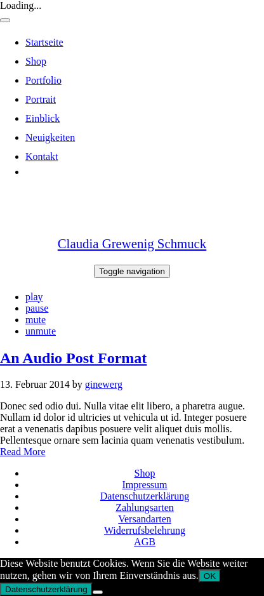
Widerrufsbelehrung (144, 530)
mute (35, 319)
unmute (40, 331)
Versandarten (144, 518)
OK (210, 576)
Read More (23, 451)
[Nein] (98, 592)
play (34, 296)
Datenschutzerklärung (144, 496)
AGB (144, 541)
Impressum (144, 484)
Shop (145, 473)
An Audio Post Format (73, 358)
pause (36, 308)
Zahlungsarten (145, 507)
